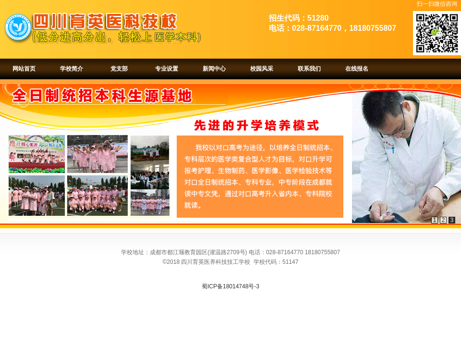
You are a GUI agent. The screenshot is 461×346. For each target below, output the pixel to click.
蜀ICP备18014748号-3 (230, 286)
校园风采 (261, 68)
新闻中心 (214, 68)
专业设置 (166, 68)
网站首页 (24, 68)
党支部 (119, 68)
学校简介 (71, 68)
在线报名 (356, 68)
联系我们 (309, 68)
